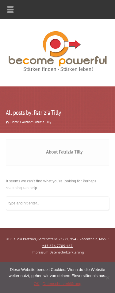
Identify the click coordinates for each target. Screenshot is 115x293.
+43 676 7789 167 (57, 245)
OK (37, 283)
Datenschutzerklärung (66, 252)
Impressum (40, 252)
